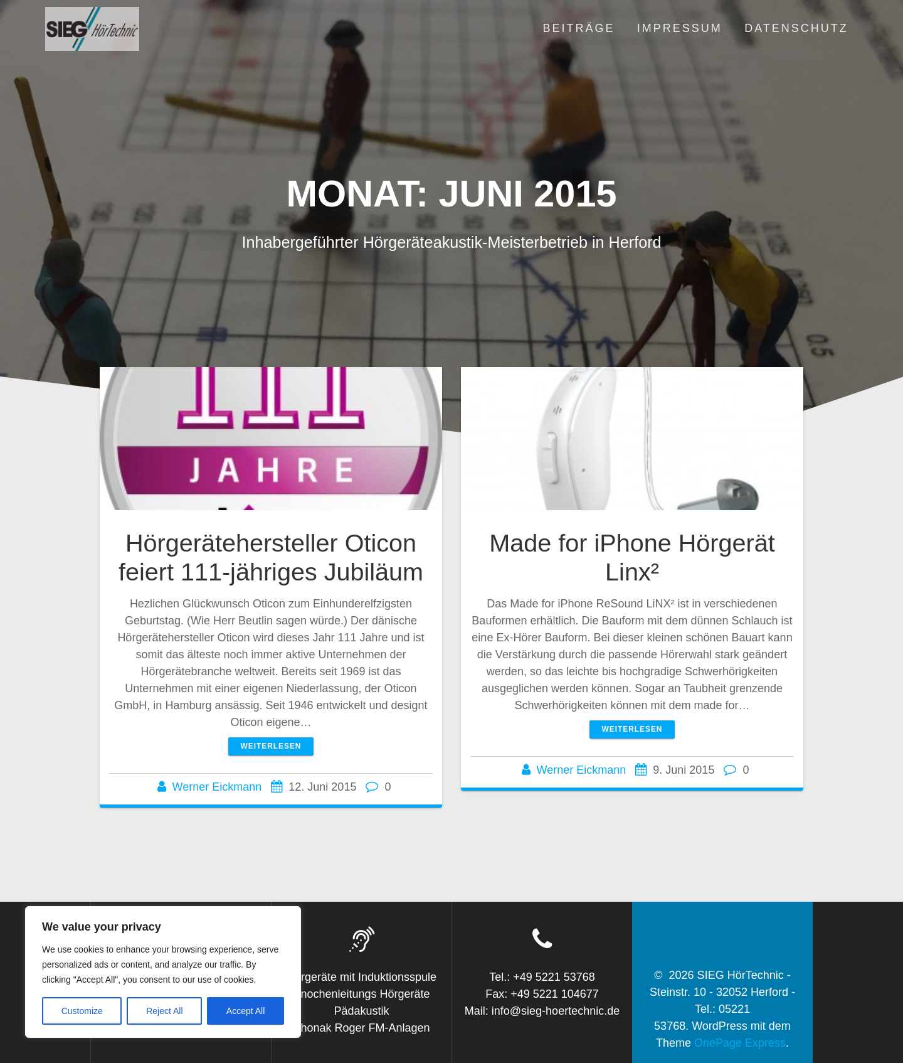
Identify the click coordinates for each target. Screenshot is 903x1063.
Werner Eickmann (217, 787)
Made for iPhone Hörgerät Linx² (631, 557)
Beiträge (578, 28)
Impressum (679, 28)
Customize (82, 1011)
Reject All (164, 1011)
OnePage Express (740, 1043)
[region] (163, 972)
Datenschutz (796, 28)
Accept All (245, 1011)
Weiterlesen (271, 746)
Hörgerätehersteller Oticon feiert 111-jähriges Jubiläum (271, 557)
